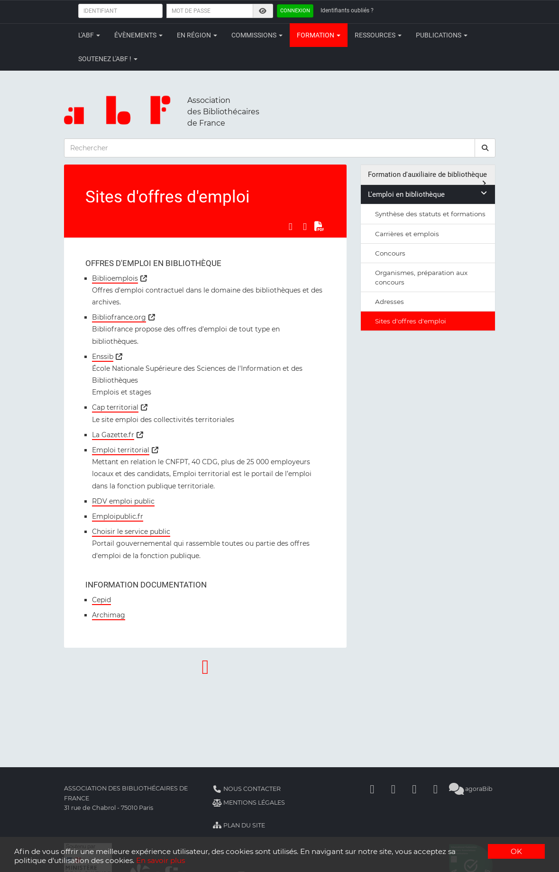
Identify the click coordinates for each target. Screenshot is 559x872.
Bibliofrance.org (119, 317)
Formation (318, 35)
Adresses (389, 301)
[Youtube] (414, 788)
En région (197, 35)
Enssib (102, 356)
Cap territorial (115, 407)
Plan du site (238, 825)
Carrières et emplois (407, 234)
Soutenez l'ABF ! (107, 59)
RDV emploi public (123, 501)
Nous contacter (246, 788)
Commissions (257, 35)
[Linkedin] (393, 788)
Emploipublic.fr (117, 516)
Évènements (138, 35)
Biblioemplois (115, 278)
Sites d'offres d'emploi (410, 321)
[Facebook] (372, 788)
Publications (441, 35)
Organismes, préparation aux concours (421, 277)
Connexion (295, 11)
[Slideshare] (435, 788)
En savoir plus (160, 860)
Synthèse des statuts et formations (430, 214)
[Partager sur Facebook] (290, 226)
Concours (390, 253)
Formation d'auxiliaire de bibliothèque (428, 177)
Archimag (108, 615)
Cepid (101, 600)
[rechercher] (485, 147)
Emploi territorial (120, 450)
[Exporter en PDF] (319, 226)
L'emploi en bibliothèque (428, 194)
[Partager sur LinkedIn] (305, 226)
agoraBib (471, 788)
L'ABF (89, 35)
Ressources (378, 35)
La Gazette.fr (113, 435)
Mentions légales (248, 802)
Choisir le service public (131, 531)
